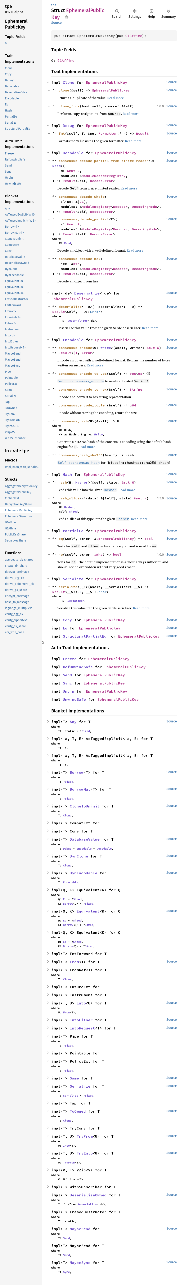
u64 (133, 405)
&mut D (73, 171)
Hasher (81, 482)
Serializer (75, 601)
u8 (82, 201)
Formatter (107, 133)
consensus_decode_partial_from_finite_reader (104, 161)
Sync (67, 683)
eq (61, 539)
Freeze (70, 658)
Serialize (73, 579)
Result (142, 133)
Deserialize (87, 293)
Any (73, 721)
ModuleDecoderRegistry (104, 176)
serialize (68, 587)
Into (81, 1003)
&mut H (127, 482)
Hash (67, 474)
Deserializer (77, 320)
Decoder (120, 206)
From (74, 961)
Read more (115, 97)
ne (61, 554)
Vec (133, 373)
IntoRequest (82, 1028)
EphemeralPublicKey (106, 82)
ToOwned (78, 1111)
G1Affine (133, 36)
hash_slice (69, 498)
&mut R (73, 224)
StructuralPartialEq (85, 636)
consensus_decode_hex (79, 259)
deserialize (70, 307)
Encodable (73, 339)
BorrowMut (80, 789)
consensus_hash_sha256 (81, 455)
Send (67, 675)
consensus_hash (73, 421)
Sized (73, 511)
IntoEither (81, 1020)
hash (63, 482)
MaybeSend (80, 1228)
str (76, 264)
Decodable (73, 152)
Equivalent (88, 911)
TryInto (85, 1153)
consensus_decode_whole (82, 196)
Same (74, 1078)
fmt (62, 133)
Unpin (68, 691)
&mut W (153, 348)
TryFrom (85, 1136)
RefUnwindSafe (78, 666)
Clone (68, 82)
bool (148, 539)
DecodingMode (144, 206)
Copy (67, 620)
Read (56, 166)
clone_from (69, 106)
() (75, 353)
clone (64, 90)
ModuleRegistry (96, 206)
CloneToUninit (85, 806)
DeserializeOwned (88, 1195)
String (136, 389)
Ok (79, 592)
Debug (68, 125)
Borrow (77, 772)
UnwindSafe (74, 699)
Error (95, 312)
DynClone (79, 856)
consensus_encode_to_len (83, 405)
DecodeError (101, 181)
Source (56, 23)
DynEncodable (83, 873)
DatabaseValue (85, 839)
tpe (54, 5)
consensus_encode (75, 348)
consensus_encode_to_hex (83, 389)
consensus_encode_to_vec (83, 373)
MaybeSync (80, 1262)
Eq (65, 628)
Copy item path (66, 17)
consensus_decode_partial (84, 219)
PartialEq (73, 530)
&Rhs (98, 554)
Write (105, 348)
